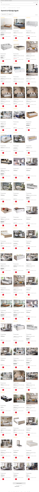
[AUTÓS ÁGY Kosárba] (16, 130)
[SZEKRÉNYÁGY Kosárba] (16, 153)
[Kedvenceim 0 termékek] (35, 2)
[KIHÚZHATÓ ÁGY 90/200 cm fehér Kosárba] (29, 38)
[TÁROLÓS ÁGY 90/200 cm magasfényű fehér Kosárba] (3, 435)
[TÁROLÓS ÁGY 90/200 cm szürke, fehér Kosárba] (29, 201)
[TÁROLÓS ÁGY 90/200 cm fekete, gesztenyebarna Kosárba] (3, 177)
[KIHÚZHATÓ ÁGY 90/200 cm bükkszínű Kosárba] (3, 38)
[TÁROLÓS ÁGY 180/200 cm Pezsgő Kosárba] (29, 457)
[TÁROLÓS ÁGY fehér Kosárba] (3, 130)
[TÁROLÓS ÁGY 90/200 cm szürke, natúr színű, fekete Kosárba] (16, 367)
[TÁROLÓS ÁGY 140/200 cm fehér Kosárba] (3, 225)
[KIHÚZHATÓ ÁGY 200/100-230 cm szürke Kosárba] (16, 412)
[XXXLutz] (4, 2)
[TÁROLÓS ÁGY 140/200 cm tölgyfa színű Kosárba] (3, 318)
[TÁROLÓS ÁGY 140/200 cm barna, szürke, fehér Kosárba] (16, 435)
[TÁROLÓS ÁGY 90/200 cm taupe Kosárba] (16, 294)
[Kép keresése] (36, 4)
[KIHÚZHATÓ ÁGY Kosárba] (3, 61)
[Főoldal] (1, 7)
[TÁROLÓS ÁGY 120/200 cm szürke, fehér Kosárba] (16, 61)
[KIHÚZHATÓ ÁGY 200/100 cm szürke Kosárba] (16, 106)
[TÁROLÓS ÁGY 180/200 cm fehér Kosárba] (16, 225)
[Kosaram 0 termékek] (37, 2)
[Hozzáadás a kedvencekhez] (1, 38)
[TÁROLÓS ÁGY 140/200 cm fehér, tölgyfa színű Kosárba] (3, 248)
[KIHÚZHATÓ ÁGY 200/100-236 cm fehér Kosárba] (3, 83)
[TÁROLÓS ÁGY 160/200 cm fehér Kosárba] (16, 342)
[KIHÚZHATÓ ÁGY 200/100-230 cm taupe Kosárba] (16, 390)
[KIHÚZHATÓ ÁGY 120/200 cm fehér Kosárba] (3, 153)
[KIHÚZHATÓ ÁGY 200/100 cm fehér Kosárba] (3, 106)
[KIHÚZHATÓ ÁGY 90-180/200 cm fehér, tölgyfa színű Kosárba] (16, 272)
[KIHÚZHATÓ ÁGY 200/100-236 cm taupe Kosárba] (3, 457)
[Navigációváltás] (1, 2)
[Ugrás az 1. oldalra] (17, 486)
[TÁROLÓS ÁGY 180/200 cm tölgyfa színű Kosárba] (16, 318)
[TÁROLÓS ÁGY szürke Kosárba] (29, 367)
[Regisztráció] (34, 2)
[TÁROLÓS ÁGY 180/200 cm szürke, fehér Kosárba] (16, 83)
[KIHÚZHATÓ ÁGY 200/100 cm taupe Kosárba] (29, 106)
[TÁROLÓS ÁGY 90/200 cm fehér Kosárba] (29, 61)
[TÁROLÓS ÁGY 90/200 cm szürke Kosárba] (29, 83)
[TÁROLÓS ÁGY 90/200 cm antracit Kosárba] (16, 38)
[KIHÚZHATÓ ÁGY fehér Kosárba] (29, 153)
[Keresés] (2, 4)
